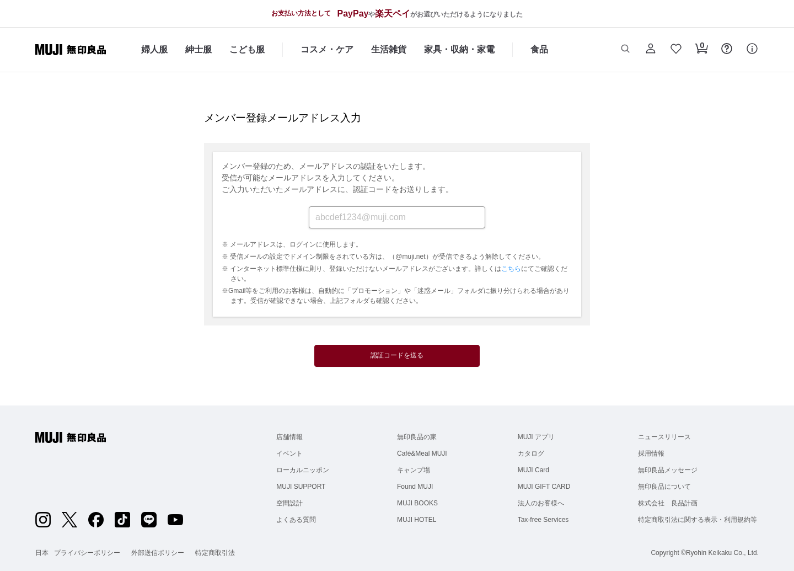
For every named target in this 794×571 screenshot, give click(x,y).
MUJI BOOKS (417, 503)
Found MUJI (415, 486)
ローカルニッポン (302, 470)
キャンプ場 (413, 470)
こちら (511, 269)
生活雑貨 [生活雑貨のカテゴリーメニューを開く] (388, 49)
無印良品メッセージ (668, 470)
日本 (42, 553)
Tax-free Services (543, 520)
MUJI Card (533, 470)
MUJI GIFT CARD (544, 486)
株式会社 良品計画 (668, 503)
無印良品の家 (417, 437)
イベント (289, 453)
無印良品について (664, 486)
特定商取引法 (215, 553)
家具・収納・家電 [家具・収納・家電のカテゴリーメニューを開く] (459, 49)
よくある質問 (296, 520)
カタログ (531, 453)
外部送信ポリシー (157, 553)
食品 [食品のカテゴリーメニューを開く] (539, 49)
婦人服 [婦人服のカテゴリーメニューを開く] (154, 49)
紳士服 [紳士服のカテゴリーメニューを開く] (198, 49)
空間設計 (289, 503)
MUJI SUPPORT (300, 486)
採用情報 (651, 453)
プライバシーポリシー (87, 553)
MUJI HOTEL (416, 520)
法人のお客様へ (541, 503)
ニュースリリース (664, 437)
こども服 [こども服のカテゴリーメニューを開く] (247, 49)
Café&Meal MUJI (422, 453)
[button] (625, 50)
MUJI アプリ (536, 437)
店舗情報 (289, 437)
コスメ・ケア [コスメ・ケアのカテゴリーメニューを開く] (327, 49)
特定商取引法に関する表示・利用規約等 (697, 520)
